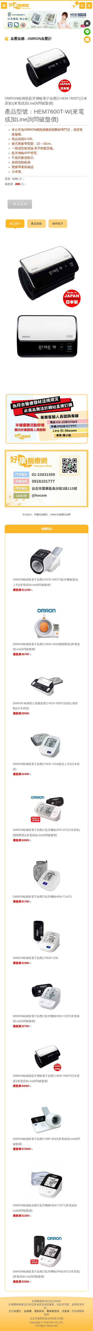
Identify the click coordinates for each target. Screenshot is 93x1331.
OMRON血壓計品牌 (60, 514)
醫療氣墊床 (53, 1311)
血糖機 (28, 1311)
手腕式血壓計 (41, 514)
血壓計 (17, 1311)
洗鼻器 (65, 1311)
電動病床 (39, 1311)
